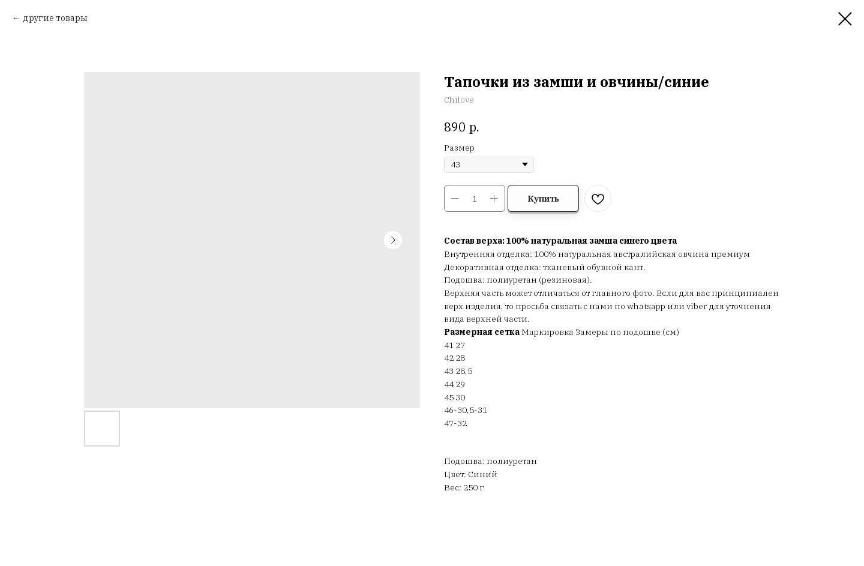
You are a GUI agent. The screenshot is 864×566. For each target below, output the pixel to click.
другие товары (55, 18)
